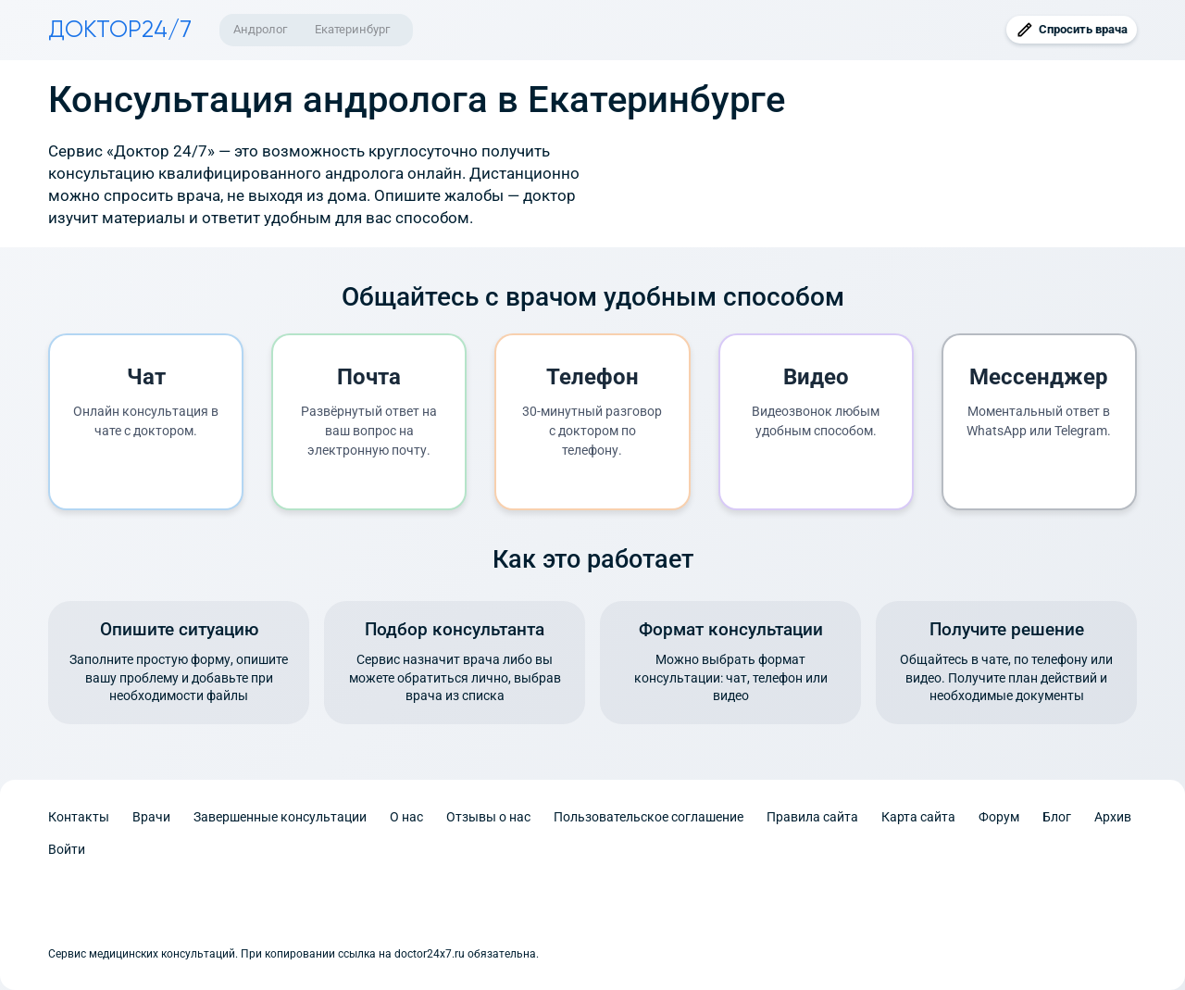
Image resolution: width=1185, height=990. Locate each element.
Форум (999, 816)
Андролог (260, 29)
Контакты (78, 816)
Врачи (151, 816)
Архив (1112, 816)
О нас (406, 816)
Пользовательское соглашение (648, 816)
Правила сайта (812, 816)
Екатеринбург (352, 29)
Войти (66, 849)
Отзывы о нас (488, 816)
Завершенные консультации (280, 816)
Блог (1056, 816)
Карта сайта (918, 816)
